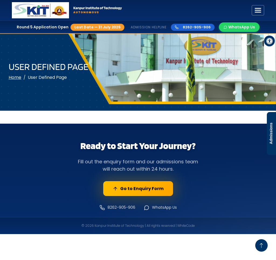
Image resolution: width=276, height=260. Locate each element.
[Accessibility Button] (269, 41)
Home (15, 77)
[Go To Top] (261, 245)
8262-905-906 (193, 27)
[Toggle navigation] (258, 10)
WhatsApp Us (239, 27)
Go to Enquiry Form (138, 188)
